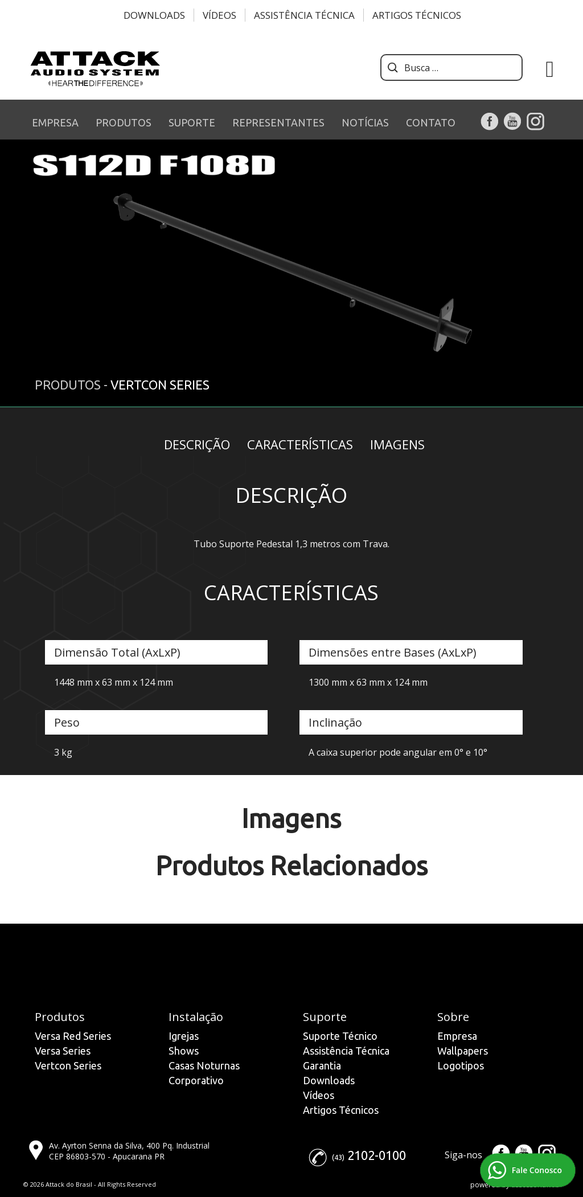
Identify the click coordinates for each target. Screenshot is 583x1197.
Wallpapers (462, 1050)
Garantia (322, 1065)
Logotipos (460, 1065)
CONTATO (430, 122)
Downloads (154, 15)
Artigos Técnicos (416, 15)
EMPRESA (55, 122)
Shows (184, 1050)
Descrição (197, 444)
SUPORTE (192, 122)
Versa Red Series (73, 1036)
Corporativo (196, 1080)
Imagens (397, 444)
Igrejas (184, 1036)
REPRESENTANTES (278, 122)
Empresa (457, 1036)
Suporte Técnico (340, 1036)
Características (300, 444)
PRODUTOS (123, 122)
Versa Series (63, 1050)
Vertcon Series (68, 1065)
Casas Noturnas (204, 1065)
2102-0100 (376, 1155)
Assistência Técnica (304, 15)
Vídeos (219, 15)
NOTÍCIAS (365, 122)
